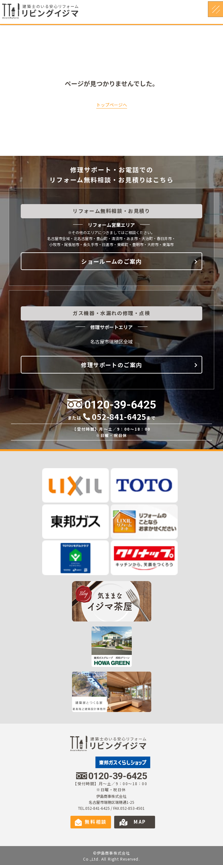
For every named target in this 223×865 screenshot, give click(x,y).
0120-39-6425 (120, 404)
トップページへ (111, 105)
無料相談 (96, 821)
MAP (140, 821)
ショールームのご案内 (111, 261)
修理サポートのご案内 (111, 365)
